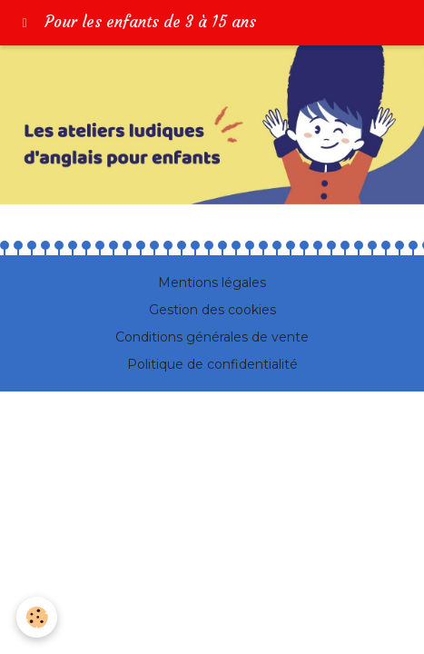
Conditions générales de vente (212, 337)
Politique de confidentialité (212, 364)
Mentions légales (212, 282)
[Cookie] (36, 617)
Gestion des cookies (212, 310)
